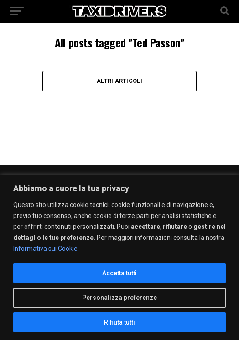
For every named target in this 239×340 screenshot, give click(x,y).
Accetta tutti (119, 273)
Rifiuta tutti (119, 322)
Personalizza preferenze (119, 297)
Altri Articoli (119, 80)
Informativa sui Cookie (45, 248)
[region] (119, 257)
